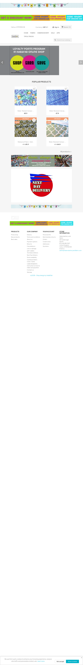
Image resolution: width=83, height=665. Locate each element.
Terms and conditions (33, 237)
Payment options (32, 241)
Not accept (60, 661)
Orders (45, 239)
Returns (29, 244)
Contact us (30, 270)
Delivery (29, 235)
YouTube (17, 218)
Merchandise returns (49, 237)
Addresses (46, 244)
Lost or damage (31, 248)
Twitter (13, 218)
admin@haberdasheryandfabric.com (70, 250)
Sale (53, 33)
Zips (58, 33)
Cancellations (31, 246)
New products (15, 237)
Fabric (32, 33)
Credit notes (47, 241)
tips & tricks (29, 36)
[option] (41, 60)
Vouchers (46, 246)
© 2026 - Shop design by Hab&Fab (41, 275)
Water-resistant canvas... (57, 111)
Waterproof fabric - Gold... (26, 142)
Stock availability (32, 257)
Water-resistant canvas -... (57, 142)
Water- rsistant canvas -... (26, 111)
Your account (48, 232)
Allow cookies (72, 661)
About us (29, 239)
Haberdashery (43, 33)
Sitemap (29, 272)
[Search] (63, 40)
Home (26, 33)
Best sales (14, 239)
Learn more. (41, 661)
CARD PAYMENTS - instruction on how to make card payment (33, 265)
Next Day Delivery (32, 255)
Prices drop (14, 235)
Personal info (47, 235)
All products (66, 152)
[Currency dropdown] (46, 27)
